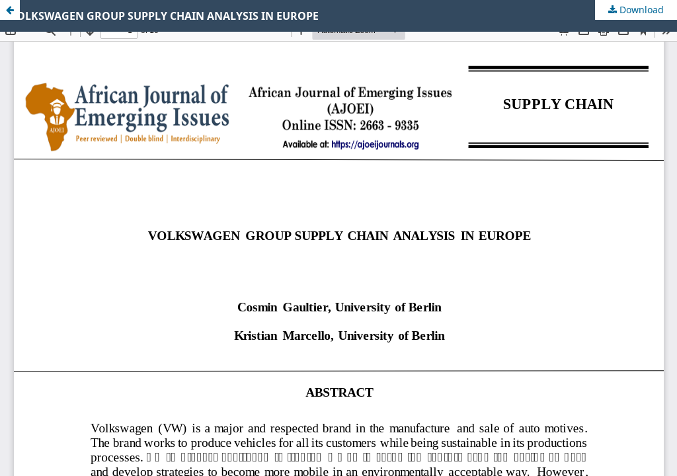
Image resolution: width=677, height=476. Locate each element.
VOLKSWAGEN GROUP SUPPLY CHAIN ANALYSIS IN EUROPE (164, 16)
